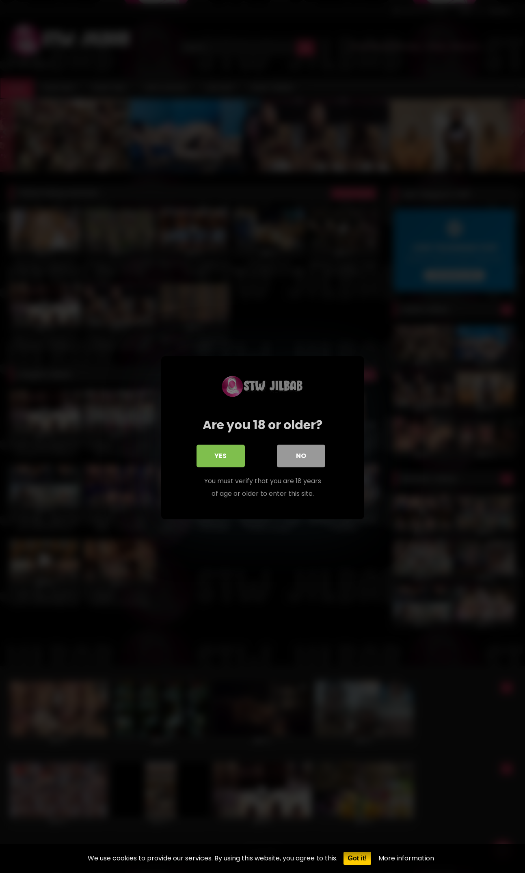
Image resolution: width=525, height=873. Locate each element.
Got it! (357, 858)
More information (406, 858)
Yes (221, 454)
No (301, 454)
